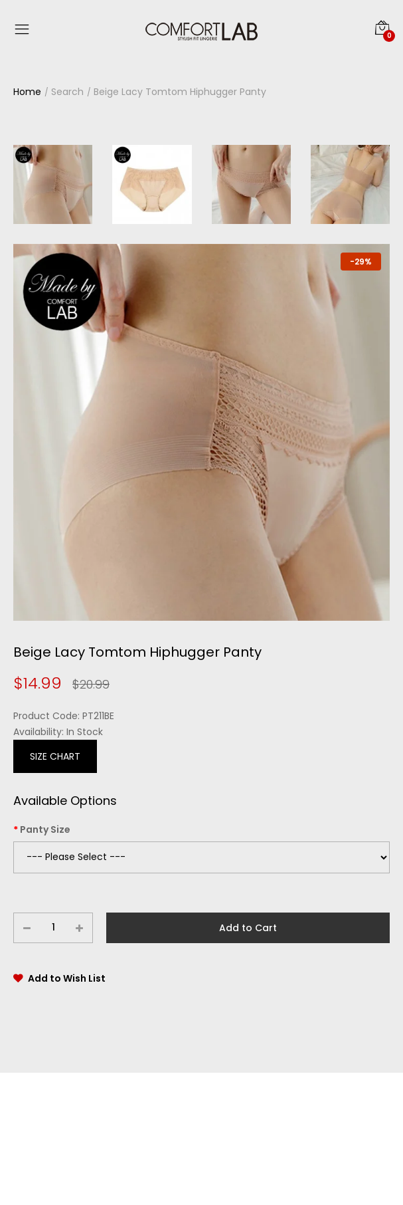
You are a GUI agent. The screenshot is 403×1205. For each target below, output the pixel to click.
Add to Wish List (67, 978)
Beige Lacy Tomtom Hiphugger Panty (180, 91)
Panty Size (45, 829)
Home (27, 91)
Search (67, 91)
